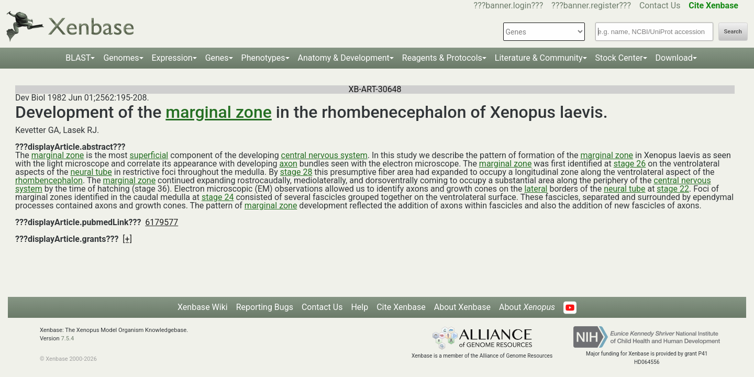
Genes (217, 58)
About (527, 307)
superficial (149, 155)
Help (359, 307)
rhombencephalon (49, 180)
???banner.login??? (509, 5)
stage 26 (630, 164)
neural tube (91, 172)
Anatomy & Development (344, 58)
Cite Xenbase (401, 307)
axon (288, 164)
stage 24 (218, 197)
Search (733, 31)
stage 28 (296, 172)
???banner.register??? (591, 5)
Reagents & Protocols (442, 58)
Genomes (121, 58)
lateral (535, 189)
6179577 (161, 222)
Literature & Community (539, 58)
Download (674, 58)
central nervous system (324, 155)
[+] (127, 239)
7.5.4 (67, 338)
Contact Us (660, 5)
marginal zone (218, 112)
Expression (172, 58)
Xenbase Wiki (203, 307)
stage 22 (673, 189)
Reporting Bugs (264, 307)
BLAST (78, 58)
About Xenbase (462, 307)
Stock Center (619, 58)
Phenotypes (263, 58)
